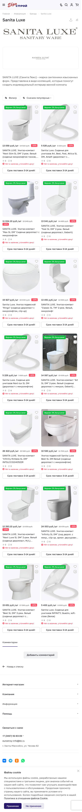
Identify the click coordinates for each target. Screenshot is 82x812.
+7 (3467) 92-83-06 (12, 736)
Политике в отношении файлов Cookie (26, 798)
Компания (8, 694)
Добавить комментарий (40, 654)
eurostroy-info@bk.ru (13, 740)
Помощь (7, 713)
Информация (9, 703)
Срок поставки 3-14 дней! (21, 170)
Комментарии (10, 642)
